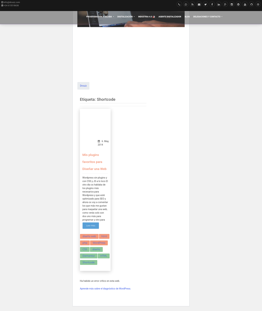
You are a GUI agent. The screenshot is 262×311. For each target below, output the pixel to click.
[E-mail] (199, 4)
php (85, 242)
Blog (187, 17)
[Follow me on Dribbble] (258, 4)
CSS (85, 249)
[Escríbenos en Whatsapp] (185, 4)
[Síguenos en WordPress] (238, 4)
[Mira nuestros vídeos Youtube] (245, 4)
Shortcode (89, 262)
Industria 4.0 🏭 (146, 17)
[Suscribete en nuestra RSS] (192, 4)
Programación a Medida (99, 17)
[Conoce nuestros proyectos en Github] (251, 4)
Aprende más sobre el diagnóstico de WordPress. (105, 288)
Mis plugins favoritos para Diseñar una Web (94, 162)
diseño (96, 249)
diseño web (89, 236)
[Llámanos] (179, 4)
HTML (103, 255)
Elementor (89, 255)
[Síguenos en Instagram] (231, 4)
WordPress (99, 242)
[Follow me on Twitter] (205, 4)
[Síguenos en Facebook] (212, 4)
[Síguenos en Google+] (225, 4)
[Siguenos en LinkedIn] (218, 4)
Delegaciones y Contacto (207, 17)
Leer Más (90, 225)
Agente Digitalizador (170, 17)
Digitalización (125, 17)
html (104, 236)
